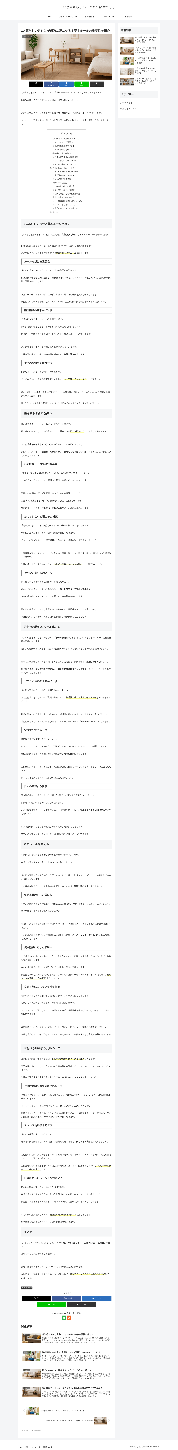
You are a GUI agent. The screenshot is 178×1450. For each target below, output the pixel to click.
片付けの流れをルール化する (64, 168)
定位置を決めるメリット (65, 175)
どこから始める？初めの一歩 (66, 172)
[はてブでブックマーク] (66, 84)
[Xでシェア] (36, 84)
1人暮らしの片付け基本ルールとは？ (67, 139)
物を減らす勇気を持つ (61, 153)
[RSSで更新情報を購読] (69, 1318)
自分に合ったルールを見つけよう (68, 208)
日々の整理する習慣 (63, 179)
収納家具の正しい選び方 (65, 186)
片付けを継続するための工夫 (64, 197)
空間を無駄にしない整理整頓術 (67, 194)
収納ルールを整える (60, 183)
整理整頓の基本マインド (65, 146)
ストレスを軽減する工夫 (65, 205)
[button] (97, 84)
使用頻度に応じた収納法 (65, 190)
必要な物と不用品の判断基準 (66, 157)
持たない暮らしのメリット (65, 164)
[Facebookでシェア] (51, 84)
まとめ (55, 212)
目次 (63, 133)
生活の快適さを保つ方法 (65, 150)
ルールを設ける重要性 (64, 142)
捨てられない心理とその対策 (66, 161)
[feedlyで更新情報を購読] (64, 1318)
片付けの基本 (27, 1288)
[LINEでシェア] (81, 84)
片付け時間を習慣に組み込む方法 (68, 201)
